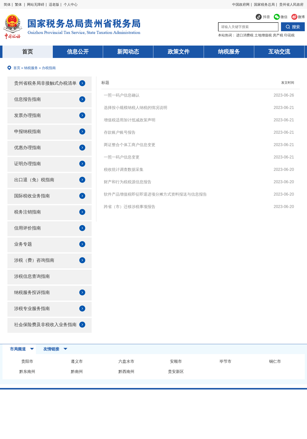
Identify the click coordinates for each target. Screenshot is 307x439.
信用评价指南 (30, 237)
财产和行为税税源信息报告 (127, 182)
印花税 (289, 35)
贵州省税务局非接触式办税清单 (44, 87)
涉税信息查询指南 (35, 286)
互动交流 (279, 52)
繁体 (18, 4)
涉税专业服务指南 (35, 319)
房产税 (278, 35)
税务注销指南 (30, 221)
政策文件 (179, 52)
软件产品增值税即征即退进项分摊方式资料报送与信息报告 (155, 194)
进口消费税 (245, 35)
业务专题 (25, 254)
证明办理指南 (30, 172)
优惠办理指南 (30, 156)
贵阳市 (27, 379)
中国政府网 (241, 4)
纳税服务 (229, 52)
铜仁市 (275, 379)
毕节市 (225, 379)
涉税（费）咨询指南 (37, 270)
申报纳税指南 (30, 139)
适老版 (54, 4)
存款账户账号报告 (120, 132)
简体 (7, 4)
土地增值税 (263, 35)
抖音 (263, 18)
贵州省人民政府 (291, 4)
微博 (296, 18)
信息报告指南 (30, 107)
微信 (278, 18)
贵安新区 (176, 389)
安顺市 (176, 379)
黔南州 (77, 389)
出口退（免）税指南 (37, 188)
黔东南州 (27, 389)
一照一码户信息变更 (122, 157)
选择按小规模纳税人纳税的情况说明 (135, 107)
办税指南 (49, 68)
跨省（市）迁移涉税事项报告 (129, 207)
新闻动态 (128, 52)
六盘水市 (126, 379)
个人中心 (71, 4)
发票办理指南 (30, 123)
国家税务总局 (264, 4)
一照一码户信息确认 (122, 95)
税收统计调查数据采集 (123, 169)
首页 (27, 52)
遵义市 (77, 379)
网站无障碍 (35, 4)
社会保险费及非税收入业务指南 (44, 339)
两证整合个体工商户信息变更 (129, 145)
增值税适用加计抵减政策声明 (129, 120)
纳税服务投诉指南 (35, 303)
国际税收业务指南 (35, 205)
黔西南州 (126, 389)
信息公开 (78, 52)
